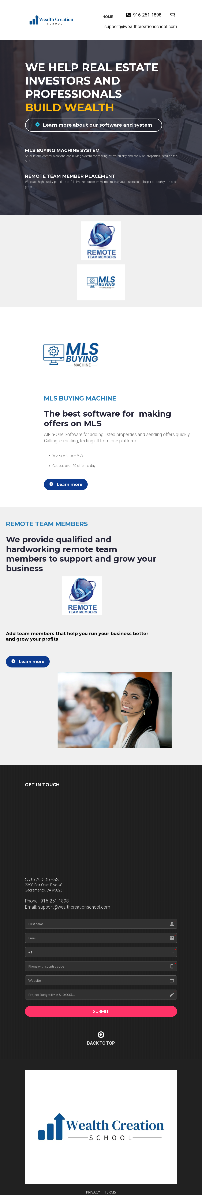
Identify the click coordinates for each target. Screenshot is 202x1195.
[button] (101, 952)
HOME (107, 17)
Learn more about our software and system (92, 125)
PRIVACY (93, 1193)
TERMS (110, 1193)
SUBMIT (101, 1011)
